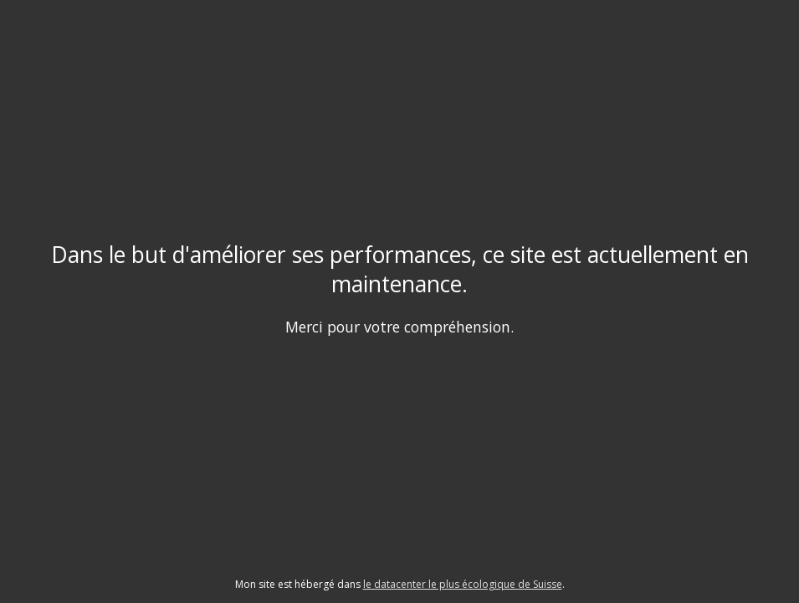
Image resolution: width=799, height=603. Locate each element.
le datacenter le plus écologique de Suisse (462, 584)
